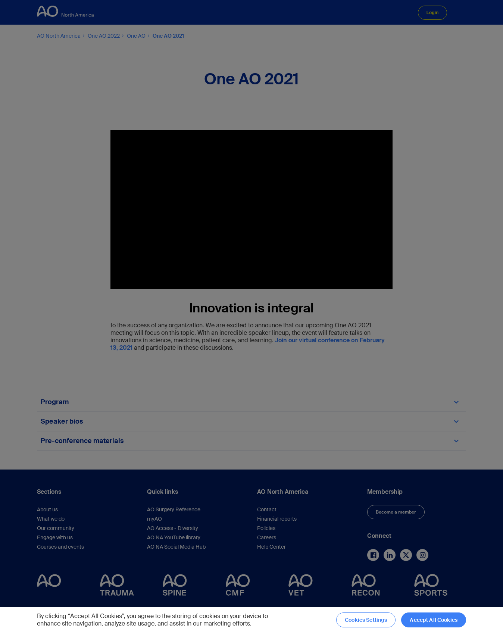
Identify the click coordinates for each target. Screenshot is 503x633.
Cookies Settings (366, 620)
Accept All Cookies (433, 620)
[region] (251, 620)
